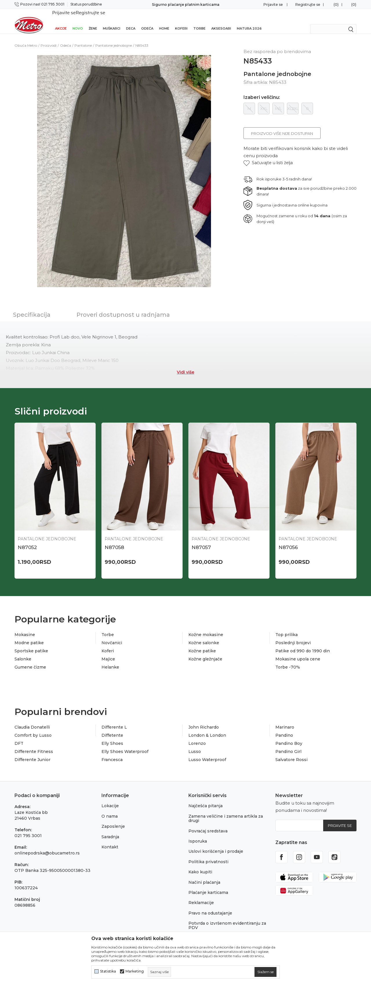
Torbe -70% (287, 659)
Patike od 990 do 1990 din (302, 643)
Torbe (199, 21)
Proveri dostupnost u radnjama (123, 307)
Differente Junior (32, 752)
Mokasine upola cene (297, 651)
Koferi (181, 21)
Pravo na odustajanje (210, 905)
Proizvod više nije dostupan (282, 126)
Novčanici (111, 635)
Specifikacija (31, 307)
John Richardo (203, 719)
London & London (207, 727)
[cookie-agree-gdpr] (265, 972)
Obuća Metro (25, 38)
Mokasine (24, 627)
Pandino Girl (288, 744)
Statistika (108, 971)
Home (164, 21)
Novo (77, 21)
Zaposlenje (113, 818)
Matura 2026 (249, 21)
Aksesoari (221, 21)
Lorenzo (197, 735)
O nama (109, 808)
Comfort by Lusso (33, 727)
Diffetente (112, 727)
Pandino (284, 727)
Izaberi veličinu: (261, 90)
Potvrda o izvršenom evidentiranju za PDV (227, 918)
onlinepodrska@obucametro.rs (47, 845)
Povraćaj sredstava (208, 823)
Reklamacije (201, 895)
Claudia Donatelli (32, 719)
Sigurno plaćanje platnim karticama (185, 4)
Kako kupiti (200, 864)
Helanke (110, 659)
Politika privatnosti (208, 854)
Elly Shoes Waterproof (124, 744)
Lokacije (110, 798)
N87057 (201, 540)
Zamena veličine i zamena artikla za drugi (225, 811)
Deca (130, 21)
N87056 (288, 540)
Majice (108, 651)
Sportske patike (31, 643)
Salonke (22, 651)
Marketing (135, 971)
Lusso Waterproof (207, 752)
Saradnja (110, 829)
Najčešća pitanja (205, 798)
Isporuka (197, 833)
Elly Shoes (112, 735)
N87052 (27, 540)
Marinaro (284, 719)
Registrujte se (307, 4)
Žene (93, 21)
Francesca (112, 752)
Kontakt (109, 839)
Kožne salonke (203, 635)
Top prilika (286, 627)
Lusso (194, 744)
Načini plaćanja (204, 874)
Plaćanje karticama (208, 885)
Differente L (114, 719)
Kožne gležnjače (205, 651)
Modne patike (29, 635)
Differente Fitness (33, 744)
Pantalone (83, 38)
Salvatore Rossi (291, 752)
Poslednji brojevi (293, 635)
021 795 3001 (28, 828)
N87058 (114, 540)
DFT (18, 735)
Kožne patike (202, 643)
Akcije (61, 21)
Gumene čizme (30, 659)
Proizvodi (49, 38)
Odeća (147, 21)
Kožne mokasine (205, 627)
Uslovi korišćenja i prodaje (215, 843)
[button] (268, 155)
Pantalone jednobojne (113, 38)
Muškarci (111, 21)
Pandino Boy (288, 735)
